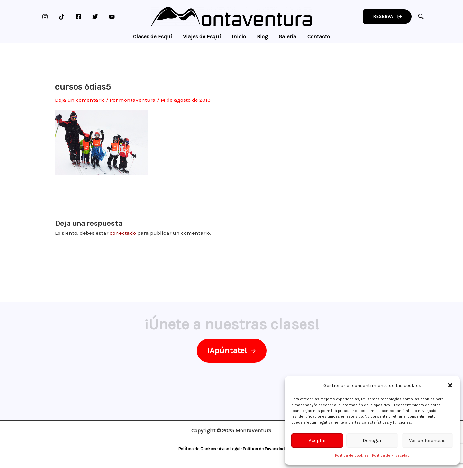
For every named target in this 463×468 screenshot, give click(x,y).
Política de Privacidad (391, 455)
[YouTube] (111, 16)
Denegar (372, 440)
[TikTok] (61, 16)
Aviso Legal (229, 448)
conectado (123, 233)
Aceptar (317, 440)
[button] (450, 385)
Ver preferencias (427, 440)
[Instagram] (45, 16)
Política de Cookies (197, 448)
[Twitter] (95, 16)
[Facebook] (78, 16)
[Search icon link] (421, 17)
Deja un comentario (80, 100)
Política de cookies (352, 455)
